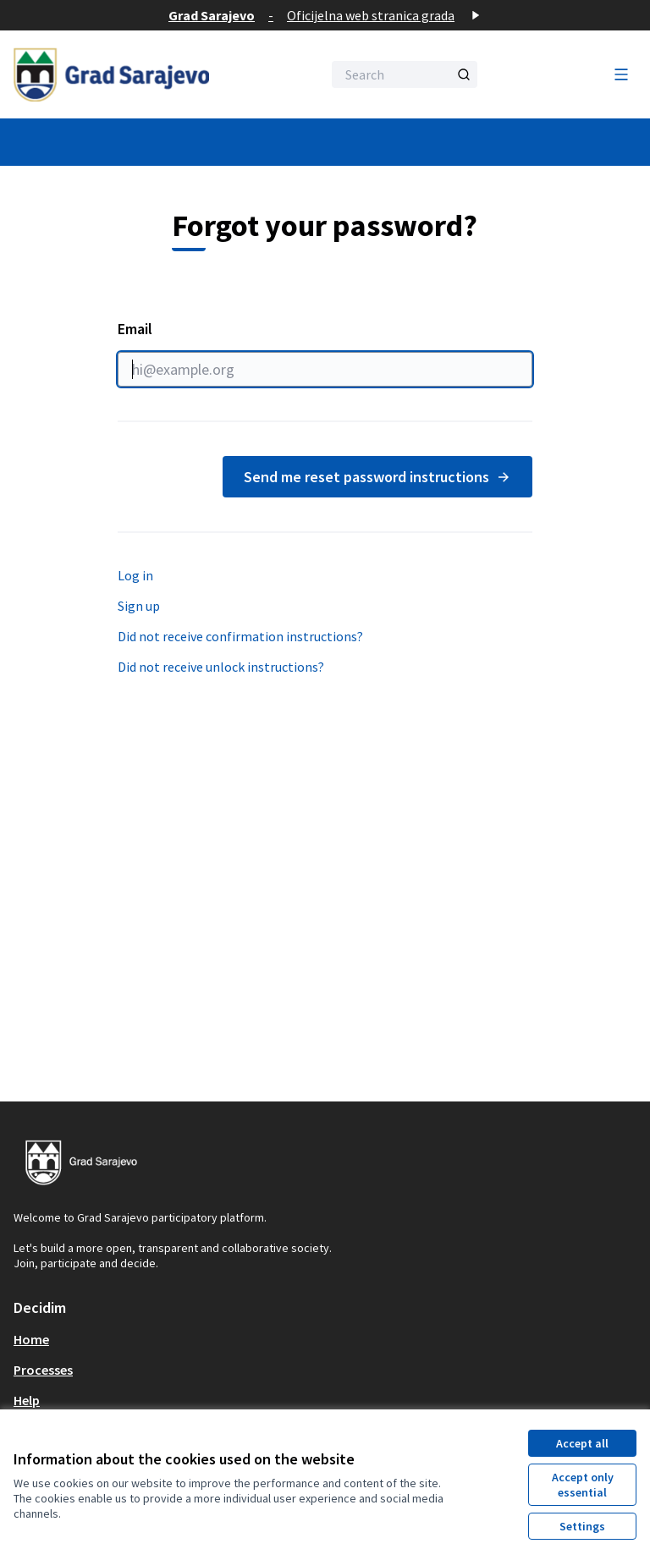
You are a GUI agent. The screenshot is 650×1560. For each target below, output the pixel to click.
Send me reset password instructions (377, 476)
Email (325, 353)
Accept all (582, 1443)
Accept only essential (583, 1484)
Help (27, 1400)
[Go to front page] (126, 74)
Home (31, 1339)
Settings (582, 1526)
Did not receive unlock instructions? (221, 666)
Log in (135, 575)
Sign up (139, 605)
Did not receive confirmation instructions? (240, 636)
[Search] (404, 74)
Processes (43, 1369)
